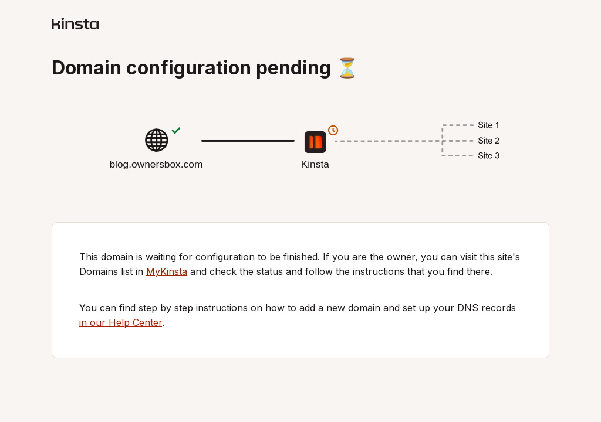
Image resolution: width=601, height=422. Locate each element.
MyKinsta (166, 271)
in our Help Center (120, 322)
